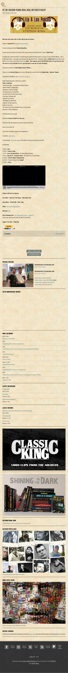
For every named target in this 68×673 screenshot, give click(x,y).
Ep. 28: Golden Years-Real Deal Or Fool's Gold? (24, 10)
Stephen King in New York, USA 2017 (43, 284)
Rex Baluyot (5, 394)
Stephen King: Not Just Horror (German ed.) (13, 344)
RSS (9, 211)
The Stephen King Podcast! (21, 43)
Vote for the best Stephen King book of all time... (14, 625)
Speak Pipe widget (15, 140)
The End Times (6, 421)
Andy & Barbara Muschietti (9, 399)
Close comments (60, 233)
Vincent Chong (35, 663)
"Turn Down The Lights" (24, 76)
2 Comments (7, 233)
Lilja (32, 657)
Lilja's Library (12, 136)
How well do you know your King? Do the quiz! (13, 574)
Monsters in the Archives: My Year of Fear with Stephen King (17, 411)
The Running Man (6, 416)
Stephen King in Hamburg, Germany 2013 (45, 282)
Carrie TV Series (6, 359)
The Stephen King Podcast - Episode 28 (24, 215)
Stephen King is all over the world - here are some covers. (16, 523)
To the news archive (34, 254)
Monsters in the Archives (8, 339)
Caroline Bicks (5, 389)
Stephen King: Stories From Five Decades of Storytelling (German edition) (20, 349)
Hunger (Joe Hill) (6, 380)
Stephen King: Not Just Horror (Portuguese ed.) (14, 370)
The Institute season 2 (8, 354)
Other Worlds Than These (8, 364)
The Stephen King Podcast (13, 206)
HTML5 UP (53, 661)
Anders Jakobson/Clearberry (29, 661)
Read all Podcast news (34, 251)
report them (32, 634)
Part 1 (36, 267)
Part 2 (40, 267)
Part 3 (44, 267)
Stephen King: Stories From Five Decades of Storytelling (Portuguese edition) (21, 375)
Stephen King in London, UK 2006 (43, 278)
